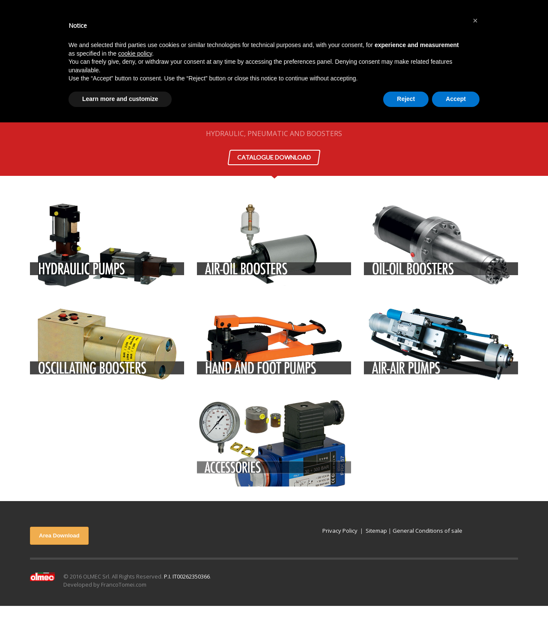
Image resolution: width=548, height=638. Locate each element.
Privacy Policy (339, 530)
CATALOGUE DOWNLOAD (274, 157)
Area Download (59, 535)
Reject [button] (406, 98)
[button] (475, 20)
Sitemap (376, 530)
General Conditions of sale (427, 530)
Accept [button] (456, 98)
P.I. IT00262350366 (187, 576)
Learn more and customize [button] (120, 98)
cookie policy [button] (135, 53)
